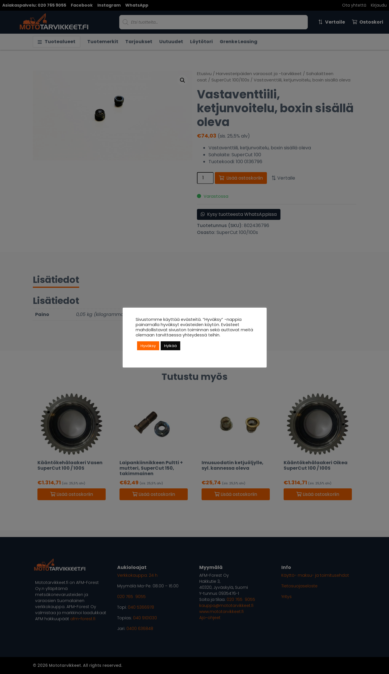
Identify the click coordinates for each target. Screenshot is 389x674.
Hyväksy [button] (148, 346)
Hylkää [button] (170, 346)
